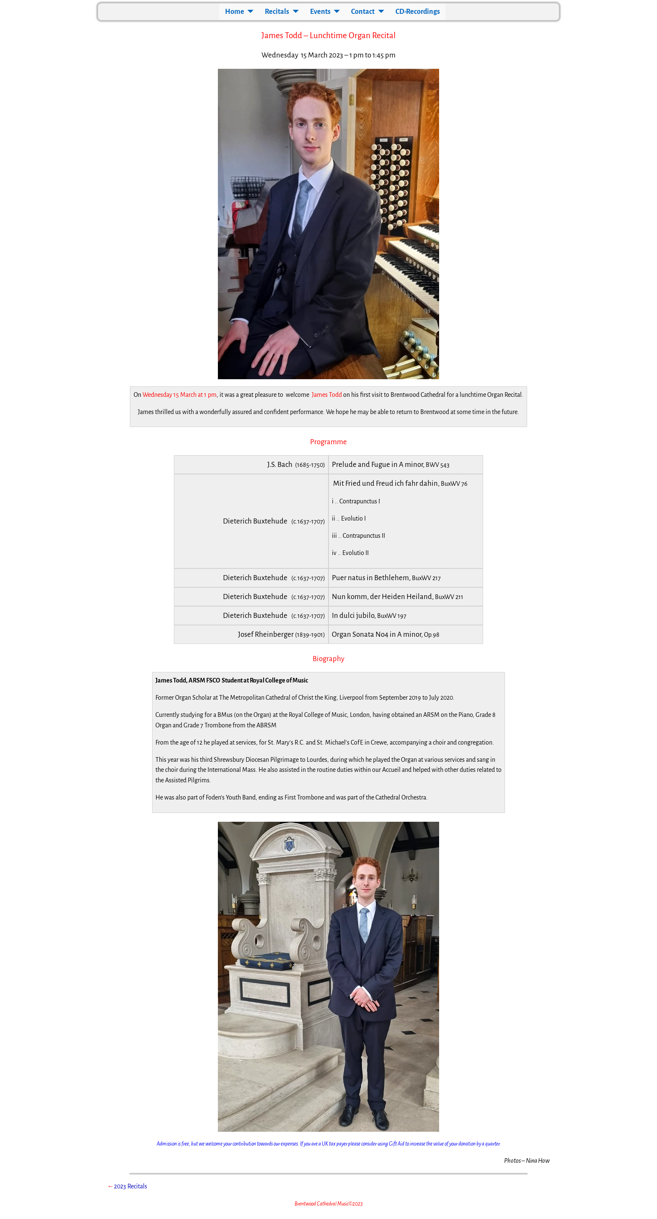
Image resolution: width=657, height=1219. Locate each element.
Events (320, 12)
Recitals (277, 12)
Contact (363, 12)
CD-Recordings (418, 12)
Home (234, 12)
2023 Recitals (130, 1186)
